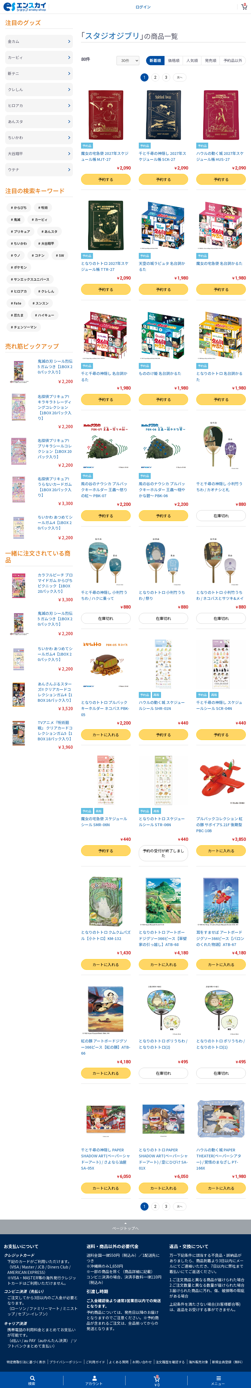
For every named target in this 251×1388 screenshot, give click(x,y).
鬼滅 (17, 219)
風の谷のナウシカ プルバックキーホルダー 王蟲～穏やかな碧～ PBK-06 (162, 490)
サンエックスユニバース (31, 279)
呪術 (44, 207)
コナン (39, 255)
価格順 (173, 60)
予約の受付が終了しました (163, 853)
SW (61, 255)
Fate (17, 303)
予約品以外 (232, 60)
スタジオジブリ (112, 35)
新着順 (155, 60)
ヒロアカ (20, 291)
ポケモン (20, 267)
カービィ (41, 219)
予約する (105, 179)
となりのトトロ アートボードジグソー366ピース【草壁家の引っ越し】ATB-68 (163, 938)
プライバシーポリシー (65, 1361)
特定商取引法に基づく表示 (26, 1361)
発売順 (210, 60)
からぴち (20, 207)
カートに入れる (105, 734)
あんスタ (50, 231)
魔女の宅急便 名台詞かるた (219, 263)
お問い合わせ (142, 1361)
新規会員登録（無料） (228, 1361)
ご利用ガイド (95, 1361)
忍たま (19, 315)
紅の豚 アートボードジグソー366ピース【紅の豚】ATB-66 (105, 1047)
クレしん (47, 291)
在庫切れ (221, 515)
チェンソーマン (25, 327)
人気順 (192, 60)
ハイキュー (46, 315)
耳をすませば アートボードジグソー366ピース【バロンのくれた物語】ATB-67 (220, 938)
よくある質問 (118, 1361)
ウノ (17, 255)
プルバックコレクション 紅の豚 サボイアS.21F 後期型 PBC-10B (219, 825)
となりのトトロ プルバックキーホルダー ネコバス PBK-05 (105, 708)
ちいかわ (20, 243)
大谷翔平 (47, 243)
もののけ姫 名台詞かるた (160, 373)
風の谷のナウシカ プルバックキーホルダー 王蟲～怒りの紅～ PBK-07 (104, 490)
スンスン (42, 303)
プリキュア (22, 231)
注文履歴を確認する (170, 1361)
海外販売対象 (198, 1361)
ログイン (143, 7)
